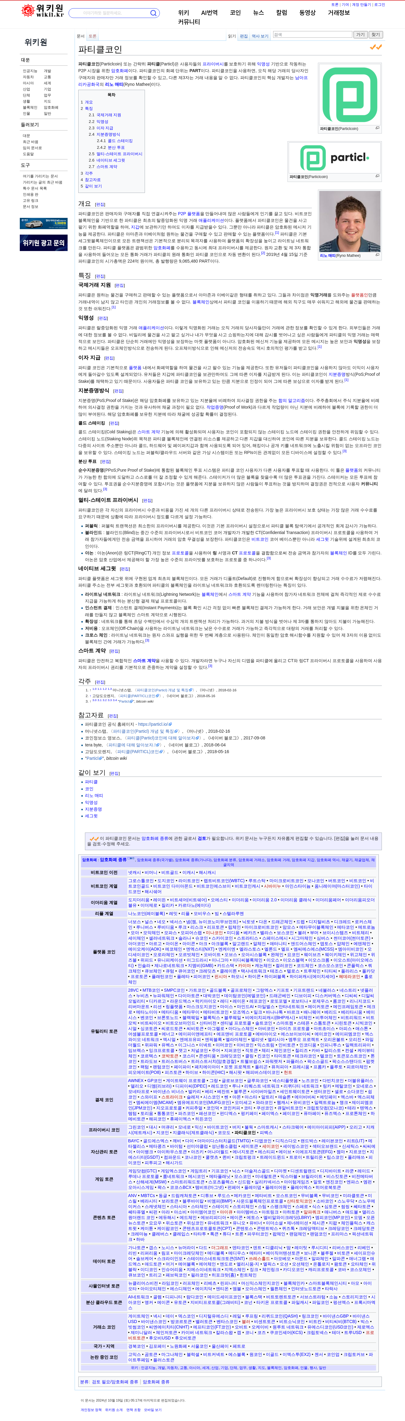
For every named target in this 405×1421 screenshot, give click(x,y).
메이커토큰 (318, 1006)
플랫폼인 (359, 294)
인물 (26, 113)
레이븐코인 (332, 1140)
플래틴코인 (162, 976)
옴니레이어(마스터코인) (337, 886)
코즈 (261, 1332)
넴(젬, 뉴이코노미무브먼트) (212, 921)
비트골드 (169, 872)
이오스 (272, 960)
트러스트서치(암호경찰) (213, 1061)
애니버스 (332, 1212)
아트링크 (270, 1212)
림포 (165, 1253)
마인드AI (245, 1006)
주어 (216, 1050)
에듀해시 (167, 1217)
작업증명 (215, 407)
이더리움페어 (328, 899)
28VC (133, 990)
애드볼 (351, 1212)
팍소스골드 (318, 1061)
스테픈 (303, 1023)
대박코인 (211, 995)
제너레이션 (297, 1222)
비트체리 (360, 932)
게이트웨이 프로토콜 (186, 1080)
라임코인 (170, 1283)
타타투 (199, 1233)
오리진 (355, 1039)
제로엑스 (365, 1327)
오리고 (355, 1127)
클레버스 (160, 1233)
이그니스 (186, 1044)
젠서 (319, 1354)
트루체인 (312, 971)
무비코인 (330, 1195)
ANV (132, 1195)
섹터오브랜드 (325, 1146)
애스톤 (361, 1028)
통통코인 (165, 1113)
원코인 (255, 1354)
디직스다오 (286, 1140)
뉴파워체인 (163, 995)
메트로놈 (366, 927)
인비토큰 (286, 1044)
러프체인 (191, 1283)
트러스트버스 (174, 1061)
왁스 (161, 1187)
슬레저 (193, 1097)
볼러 (302, 932)
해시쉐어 (153, 891)
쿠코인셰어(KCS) (286, 1332)
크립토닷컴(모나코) (325, 1107)
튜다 (227, 1233)
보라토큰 (169, 1201)
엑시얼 (169, 1039)
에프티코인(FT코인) (212, 1327)
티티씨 (330, 971)
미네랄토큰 (265, 1176)
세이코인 (270, 1146)
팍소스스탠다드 (347, 1061)
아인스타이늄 (298, 886)
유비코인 (301, 1102)
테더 (336, 1332)
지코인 (162, 1132)
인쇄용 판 (30, 194)
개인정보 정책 (91, 1410)
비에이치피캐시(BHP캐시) (270, 1017)
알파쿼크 (312, 1212)
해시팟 (235, 1072)
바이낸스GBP (336, 1316)
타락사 (331, 1288)
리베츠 (210, 1283)
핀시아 (220, 976)
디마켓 (280, 1170)
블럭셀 (193, 1354)
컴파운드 (172, 1157)
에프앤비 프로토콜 (234, 1034)
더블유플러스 (360, 1080)
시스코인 (211, 1097)
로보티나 (299, 1001)
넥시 (157, 1316)
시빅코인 (363, 1023)
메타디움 (169, 1012)
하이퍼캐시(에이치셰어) (312, 976)
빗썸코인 (136, 1327)
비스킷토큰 (337, 1176)
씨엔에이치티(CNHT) (169, 1327)
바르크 (293, 1012)
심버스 (323, 938)
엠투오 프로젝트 (303, 1039)
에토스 (253, 1217)
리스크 (196, 927)
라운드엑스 (180, 1001)
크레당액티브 (311, 1228)
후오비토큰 (185, 1337)
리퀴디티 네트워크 (301, 1086)
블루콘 (240, 1091)
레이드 (363, 1170)
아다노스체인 (241, 1028)
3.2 (105, 700)
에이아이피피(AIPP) (326, 1127)
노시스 (167, 1247)
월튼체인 (278, 1288)
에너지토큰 (243, 1151)
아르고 (155, 943)
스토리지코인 (354, 1296)
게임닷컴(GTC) (142, 1170)
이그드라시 (197, 960)
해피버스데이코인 (263, 1072)
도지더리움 (139, 899)
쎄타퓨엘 (136, 1212)
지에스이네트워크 (204, 1269)
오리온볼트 (334, 1039)
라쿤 (349, 1170)
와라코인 (264, 1102)
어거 (170, 1264)
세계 (47, 83)
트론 (239, 1233)
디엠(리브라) (159, 1086)
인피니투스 (330, 1044)
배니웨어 (312, 1012)
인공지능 (30, 71)
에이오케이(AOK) (144, 949)
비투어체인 (326, 1017)
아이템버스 (247, 1212)
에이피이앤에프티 (195, 1034)
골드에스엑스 (156, 1140)
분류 (84, 1381)
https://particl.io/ (153, 724)
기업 (47, 89)
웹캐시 (283, 1102)
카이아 (244, 965)
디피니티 (173, 1296)
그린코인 (136, 1127)
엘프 (285, 949)
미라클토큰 (353, 1195)
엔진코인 (334, 1181)
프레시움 (300, 1066)
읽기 (232, 36)
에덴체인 (362, 943)
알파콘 (338, 1258)
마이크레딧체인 (189, 1253)
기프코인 (219, 1170)
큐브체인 (153, 971)
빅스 (365, 1321)
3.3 (110, 700)
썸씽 (345, 1206)
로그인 (379, 4)
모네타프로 (139, 1091)
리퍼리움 (148, 1253)
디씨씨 (351, 995)
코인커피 (231, 1107)
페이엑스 (270, 1113)
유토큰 (180, 1302)
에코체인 (173, 949)
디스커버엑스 (328, 995)
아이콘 (188, 943)
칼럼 (281, 13)
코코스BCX (181, 1187)
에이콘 (236, 1217)
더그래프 (219, 1247)
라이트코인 (189, 880)
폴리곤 (261, 1066)
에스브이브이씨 (296, 1034)
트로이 (295, 1157)
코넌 (248, 1302)
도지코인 (165, 880)
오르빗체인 (189, 954)
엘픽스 (269, 1264)
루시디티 (319, 1247)
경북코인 (136, 1346)
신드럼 (244, 1181)
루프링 (251, 1316)
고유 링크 (30, 200)
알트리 (267, 1097)
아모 (355, 1283)
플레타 (183, 976)
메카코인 (242, 1195)
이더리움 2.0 (264, 899)
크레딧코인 (230, 1055)
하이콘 (254, 976)
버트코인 (336, 880)
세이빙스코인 (295, 1146)
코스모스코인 (330, 965)
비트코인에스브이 (214, 886)
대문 (25, 60)
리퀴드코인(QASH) (280, 1316)
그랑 (214, 1080)
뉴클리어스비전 (143, 1283)
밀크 (258, 1012)
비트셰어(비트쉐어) (188, 899)
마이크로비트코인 (286, 880)
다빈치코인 (333, 1080)
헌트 (288, 1072)
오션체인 (300, 1264)
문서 (81, 36)
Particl (124, 701)
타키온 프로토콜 (271, 1302)
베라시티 (148, 1201)
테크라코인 (305, 1055)
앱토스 (326, 943)
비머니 (151, 872)
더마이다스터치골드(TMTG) (224, 1140)
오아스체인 (255, 1288)
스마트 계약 (148, 431)
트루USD (353, 1332)
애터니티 (278, 943)
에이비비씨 (305, 1097)
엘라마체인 (236, 1039)
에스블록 (236, 1354)
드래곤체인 (282, 921)
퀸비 (226, 1157)
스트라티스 (247, 938)
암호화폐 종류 (155, 838)
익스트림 (265, 1044)
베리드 (330, 1012)
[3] (345, 451)
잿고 (182, 1050)
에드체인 (188, 1217)
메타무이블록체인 (316, 927)
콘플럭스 (355, 965)
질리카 (167, 905)
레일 (237, 1316)
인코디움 (307, 1044)
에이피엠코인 (348, 1034)
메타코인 (345, 927)
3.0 (94, 700)
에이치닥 (203, 1288)
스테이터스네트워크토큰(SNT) (216, 1258)
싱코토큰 (148, 1028)
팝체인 (279, 1233)
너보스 (134, 921)
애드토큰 (153, 1264)
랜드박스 (309, 1140)
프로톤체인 (356, 1113)
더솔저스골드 (257, 1170)
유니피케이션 (170, 960)
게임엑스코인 (173, 1170)
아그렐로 (215, 1028)
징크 (254, 1269)
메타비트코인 (216, 1012)
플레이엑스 (301, 1187)
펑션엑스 (341, 1302)
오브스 (230, 954)
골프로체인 (241, 990)
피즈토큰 (173, 1072)
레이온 (239, 1001)
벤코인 (146, 1017)
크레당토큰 (364, 1228)
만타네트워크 (291, 1006)
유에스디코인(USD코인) (330, 1327)
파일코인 (320, 1302)
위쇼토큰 (174, 1222)
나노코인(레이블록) (146, 913)
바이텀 (176, 1146)
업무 (47, 95)
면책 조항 (133, 1410)
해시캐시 (207, 872)
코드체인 (305, 965)
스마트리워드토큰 (188, 1181)
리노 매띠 (328, 255)
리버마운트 (139, 1006)
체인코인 (282, 1050)
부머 (314, 932)
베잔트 (223, 1091)
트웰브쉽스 (251, 1061)
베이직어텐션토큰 (283, 1253)
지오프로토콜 (169, 1107)
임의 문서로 (32, 148)
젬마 (340, 1151)
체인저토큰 (166, 1332)
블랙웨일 (190, 1017)
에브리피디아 (213, 1217)
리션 (157, 1006)
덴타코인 (240, 1247)
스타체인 (199, 1206)
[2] (263, 253)
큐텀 (170, 971)
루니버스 (144, 927)
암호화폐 (51, 107)
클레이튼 (228, 971)
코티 (248, 1107)
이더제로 (148, 905)
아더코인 (136, 943)
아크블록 (219, 943)
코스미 (188, 1055)
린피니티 (228, 1283)
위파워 (151, 1044)
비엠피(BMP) (219, 1201)
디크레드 (342, 921)
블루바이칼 (193, 1201)
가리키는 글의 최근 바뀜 (42, 182)
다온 (263, 921)
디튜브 (207, 1195)
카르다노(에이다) (194, 905)
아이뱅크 (144, 1151)
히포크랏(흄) (224, 1275)
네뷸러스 (327, 990)
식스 (316, 1206)
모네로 (184, 1127)
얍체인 (343, 943)
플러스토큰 (163, 1359)
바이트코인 (217, 1127)
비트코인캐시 (247, 886)
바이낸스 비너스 (168, 1091)
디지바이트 (330, 1170)
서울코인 (199, 1346)
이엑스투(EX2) (297, 1354)
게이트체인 (139, 1316)
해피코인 (157, 1118)
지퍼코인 (232, 1050)
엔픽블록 (213, 1039)
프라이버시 (213, 63)
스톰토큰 (322, 1023)
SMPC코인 (174, 990)
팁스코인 (335, 1157)
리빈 (132, 1253)
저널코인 (199, 1050)
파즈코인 (186, 1113)
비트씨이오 (151, 1023)
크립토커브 (354, 1354)
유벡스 (167, 1044)
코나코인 (193, 1157)
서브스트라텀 (313, 1296)
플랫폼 (193, 213)
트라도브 (148, 1061)
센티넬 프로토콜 (235, 1023)
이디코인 (148, 1269)
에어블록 (186, 1264)
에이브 (285, 1151)
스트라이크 (172, 1097)
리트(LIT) (355, 1140)
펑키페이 (249, 1113)
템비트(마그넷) (209, 1187)
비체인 (305, 1017)
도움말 (28, 154)
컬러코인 (284, 965)
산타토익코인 (299, 1201)
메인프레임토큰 (348, 1006)
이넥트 (205, 1044)
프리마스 (339, 1233)
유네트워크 (218, 1222)
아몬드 (301, 1258)
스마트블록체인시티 (327, 1283)
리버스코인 (343, 1247)
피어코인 (201, 976)
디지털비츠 (319, 921)
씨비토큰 (195, 1028)
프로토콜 (180, 552)
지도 (47, 101)
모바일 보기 (153, 1410)
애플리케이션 (211, 220)
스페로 (301, 1206)
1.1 (99, 688)
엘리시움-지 (248, 1264)
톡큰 (214, 1233)
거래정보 (339, 13)
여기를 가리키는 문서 (40, 176)
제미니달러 (141, 1332)
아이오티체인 (153, 1288)
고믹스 (134, 1354)
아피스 (345, 1028)
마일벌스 (266, 1006)
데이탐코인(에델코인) (244, 995)
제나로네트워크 (169, 965)
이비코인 (245, 1044)
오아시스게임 (141, 1187)
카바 (316, 1050)
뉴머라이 (186, 1247)
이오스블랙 (293, 960)
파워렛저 (273, 1061)
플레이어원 (276, 1187)
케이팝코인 (167, 1228)
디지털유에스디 (214, 1316)
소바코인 (324, 1201)
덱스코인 (186, 1316)
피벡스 (266, 1132)
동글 (163, 1195)
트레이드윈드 (272, 1157)
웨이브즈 (312, 954)
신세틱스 (350, 1146)
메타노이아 (146, 1012)
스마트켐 (284, 1023)
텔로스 (293, 971)
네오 (161, 921)
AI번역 (209, 13)
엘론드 (270, 949)
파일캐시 (299, 1302)
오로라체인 (163, 954)
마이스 (226, 1006)
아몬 (236, 1097)
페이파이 (182, 1066)
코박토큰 (169, 1055)
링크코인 (310, 1316)
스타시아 (178, 1206)
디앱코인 (263, 1140)
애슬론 (284, 1097)
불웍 (249, 1127)
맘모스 (289, 927)
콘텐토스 (244, 1228)
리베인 (363, 1247)
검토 (202, 838)
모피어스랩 (191, 932)
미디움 (233, 932)
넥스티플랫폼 (285, 1080)
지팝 (333, 1222)
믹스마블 (289, 1176)
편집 (244, 36)
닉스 (236, 1170)
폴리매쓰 (356, 1157)
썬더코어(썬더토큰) (351, 938)
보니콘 (310, 1253)
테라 (351, 1107)
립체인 (234, 927)
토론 (335, 4)
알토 (317, 1181)
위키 (183, 13)
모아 (135, 932)
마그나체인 (172, 1354)
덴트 (257, 1247)
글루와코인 (257, 1080)
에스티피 (266, 1151)
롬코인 (339, 1001)
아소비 (180, 1212)
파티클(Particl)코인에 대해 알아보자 (161, 737)
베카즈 (250, 932)
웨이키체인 (335, 954)
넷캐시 (134, 872)
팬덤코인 (318, 1233)
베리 (209, 1091)
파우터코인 (258, 1233)
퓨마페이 (312, 1113)
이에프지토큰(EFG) (314, 1151)
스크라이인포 (170, 1258)
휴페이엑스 (180, 1118)
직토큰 (251, 1050)
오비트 (241, 1327)
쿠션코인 (264, 1107)
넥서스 (176, 921)
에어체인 (207, 1264)
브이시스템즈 (335, 932)
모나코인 (315, 880)
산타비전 (208, 1023)
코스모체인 (360, 1269)
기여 (345, 4)
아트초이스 (324, 1028)
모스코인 (242, 1176)
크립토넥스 (317, 1332)
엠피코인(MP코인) (332, 1217)
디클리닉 (274, 1247)
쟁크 (344, 1102)
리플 (185, 913)
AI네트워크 (138, 1296)
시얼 (132, 1028)
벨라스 (266, 932)
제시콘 (318, 1222)
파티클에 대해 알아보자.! (132, 744)
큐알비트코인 (290, 1107)
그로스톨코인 (141, 880)
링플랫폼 (174, 1006)
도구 (25, 165)
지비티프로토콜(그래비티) (215, 1302)
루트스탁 (257, 880)
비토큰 (343, 1253)
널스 (149, 921)
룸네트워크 (173, 1176)
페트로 (239, 1346)
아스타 (251, 1097)
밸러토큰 (204, 1321)
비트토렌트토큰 (281, 1296)
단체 (26, 95)
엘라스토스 (250, 949)
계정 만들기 (361, 4)
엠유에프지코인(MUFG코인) (204, 1102)
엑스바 (347, 1097)
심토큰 (330, 1206)
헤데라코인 (349, 976)
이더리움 (240, 899)
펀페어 (233, 1187)
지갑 (135, 227)
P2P (182, 213)
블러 (246, 1321)
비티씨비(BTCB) (341, 1321)
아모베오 (282, 1258)
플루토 (336, 1066)
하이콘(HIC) (213, 1072)
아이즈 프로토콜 (294, 1028)
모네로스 (364, 1086)
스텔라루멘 (233, 913)
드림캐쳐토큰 (184, 1195)
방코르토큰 (181, 1321)
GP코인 (154, 1080)
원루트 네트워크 (288, 1327)
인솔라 (144, 965)
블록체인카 (294, 1283)
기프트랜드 (304, 990)
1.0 (94, 688)
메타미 (255, 1253)
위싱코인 (195, 1222)
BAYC (133, 1140)
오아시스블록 (254, 954)
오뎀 (358, 1217)
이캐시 (188, 872)
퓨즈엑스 (332, 1113)
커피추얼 (193, 1107)
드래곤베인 (280, 995)
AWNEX (136, 1080)
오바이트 (212, 954)
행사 (313, 1368)
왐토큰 (340, 1264)
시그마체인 (302, 938)
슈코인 (201, 938)
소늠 (333, 1296)
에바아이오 (266, 1034)
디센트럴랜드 (303, 1170)
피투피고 (153, 1162)
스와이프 (148, 1097)
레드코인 (219, 1086)
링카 (327, 1086)
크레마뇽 (139, 1233)
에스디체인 (180, 1288)
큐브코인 (136, 1275)
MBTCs (148, 1195)
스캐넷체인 (155, 1206)
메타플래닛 (220, 1176)
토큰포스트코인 (352, 1055)
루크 (182, 927)
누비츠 (142, 995)
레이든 (159, 899)
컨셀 (349, 1050)
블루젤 (327, 1253)
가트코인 (197, 990)
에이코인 (323, 1034)
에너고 (168, 1034)
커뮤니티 (189, 22)
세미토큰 (249, 1146)
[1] (277, 232)
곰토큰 (151, 1354)
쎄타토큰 (362, 1206)
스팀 (262, 1206)
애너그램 (357, 1258)
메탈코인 (343, 1086)
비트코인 (260, 539)
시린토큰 (343, 1023)
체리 (266, 1050)
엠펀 (367, 1181)
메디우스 (236, 1253)
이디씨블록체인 (247, 960)
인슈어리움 (172, 1269)
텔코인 (326, 1055)
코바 (342, 1269)
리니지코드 (360, 1001)
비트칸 (315, 1321)
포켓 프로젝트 (237, 1066)
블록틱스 (211, 1017)
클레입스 (181, 1233)
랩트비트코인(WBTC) (224, 880)
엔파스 (353, 1181)
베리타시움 (351, 1012)
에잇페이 (328, 1097)
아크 (203, 943)
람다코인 (194, 1296)
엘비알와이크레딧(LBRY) (287, 1217)
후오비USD (160, 1337)
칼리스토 (332, 1050)
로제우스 (320, 1001)
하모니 (237, 976)
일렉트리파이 (358, 1044)
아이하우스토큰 (172, 1151)
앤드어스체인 (303, 943)
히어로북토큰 (328, 1187)
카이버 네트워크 (196, 1332)
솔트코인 (263, 1023)
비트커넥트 (213, 1354)
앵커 (149, 1302)
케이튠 (146, 1228)
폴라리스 (349, 971)
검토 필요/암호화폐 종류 (115, 1381)
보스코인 (285, 932)
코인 (235, 13)
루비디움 (165, 927)
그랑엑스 (264, 990)
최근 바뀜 (30, 142)
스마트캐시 (267, 1127)
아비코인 (266, 1028)
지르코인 (357, 1151)
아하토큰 (291, 1212)
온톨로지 (321, 1264)
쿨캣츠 (212, 1157)
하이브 (191, 1072)
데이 (170, 1316)
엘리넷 (257, 1039)
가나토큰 (136, 1247)
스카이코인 (222, 938)
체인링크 (270, 1269)
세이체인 (136, 938)
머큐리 (167, 1127)
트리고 (155, 1275)
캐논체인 (263, 965)
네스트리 (348, 990)
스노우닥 (345, 1201)
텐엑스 (366, 1107)
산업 (26, 89)
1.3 (110, 688)
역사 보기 (260, 36)
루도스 (223, 1195)
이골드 (272, 1354)
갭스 (153, 1247)
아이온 (172, 943)
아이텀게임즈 (296, 1181)
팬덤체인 (297, 1233)
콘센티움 (207, 1055)
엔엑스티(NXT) (200, 949)
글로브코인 (232, 1080)
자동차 (28, 77)
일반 (47, 113)
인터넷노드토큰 (306, 1288)
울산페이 (220, 1346)
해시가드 (174, 1162)
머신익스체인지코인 (260, 1283)
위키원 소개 (114, 1410)
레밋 (173, 913)
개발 (47, 71)
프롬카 (319, 1066)
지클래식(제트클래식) (193, 1132)
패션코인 (207, 1113)
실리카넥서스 (267, 1181)
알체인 (259, 943)
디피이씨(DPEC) (191, 1086)
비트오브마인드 (180, 1023)
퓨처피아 (279, 1066)
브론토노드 (167, 1017)
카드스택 (225, 965)
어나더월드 (218, 1151)
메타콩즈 (157, 1146)
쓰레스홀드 (259, 1258)
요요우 (155, 1222)
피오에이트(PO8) (144, 1072)
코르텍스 (148, 1055)
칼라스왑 (224, 1332)
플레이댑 (252, 1187)
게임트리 (198, 1170)
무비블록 (309, 1195)
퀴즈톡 (288, 1228)
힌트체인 (248, 1275)
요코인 (293, 954)
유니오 (239, 1222)
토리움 (146, 1113)
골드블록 (218, 990)
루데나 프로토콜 (143, 1176)
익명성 (263, 63)
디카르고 (157, 1001)
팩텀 (144, 1066)
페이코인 (291, 1113)
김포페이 (157, 1346)
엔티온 (222, 1288)
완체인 (277, 954)
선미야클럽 (197, 1146)
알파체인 (320, 1258)
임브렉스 (136, 1050)
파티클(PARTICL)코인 (137, 696)
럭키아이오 (206, 1001)
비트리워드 (351, 1017)
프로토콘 (139, 976)
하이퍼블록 (275, 976)
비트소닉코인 (292, 1321)
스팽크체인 (280, 1206)
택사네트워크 (253, 971)
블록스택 (253, 1296)
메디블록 (215, 1253)
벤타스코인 (227, 1321)
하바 (140, 1239)
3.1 (99, 700)
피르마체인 (357, 1066)
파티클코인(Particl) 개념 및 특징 (162, 690)
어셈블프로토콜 (143, 1034)
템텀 (132, 1113)
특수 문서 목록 (35, 188)
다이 (189, 1140)
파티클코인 (245, 1132)
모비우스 (202, 913)
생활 (26, 101)
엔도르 (226, 1264)
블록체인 (30, 107)
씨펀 (153, 1212)
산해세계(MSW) (151, 1181)
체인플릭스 (351, 1222)
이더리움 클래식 (296, 899)
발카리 (194, 1091)
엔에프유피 (190, 1039)
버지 (236, 1127)
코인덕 (212, 1107)
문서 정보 (30, 206)
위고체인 (358, 954)
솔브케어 (144, 1258)
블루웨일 (232, 1017)
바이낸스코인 (154, 1321)
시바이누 (272, 886)
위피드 (146, 960)
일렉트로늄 (325, 1102)
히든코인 (203, 1118)
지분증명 (337, 374)
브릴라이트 (311, 1176)
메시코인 (196, 1176)
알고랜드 (240, 943)
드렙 (300, 921)
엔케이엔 (226, 949)
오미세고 (243, 1102)
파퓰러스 (294, 1061)
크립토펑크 (245, 1157)
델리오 (137, 1086)
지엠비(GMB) (200, 965)
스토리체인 (243, 1206)
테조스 (276, 971)
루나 (236, 1086)
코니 (249, 1332)
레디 (224, 1001)
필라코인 (199, 1275)
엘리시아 (276, 1039)
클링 (249, 1055)
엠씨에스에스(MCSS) (314, 949)
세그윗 (322, 539)
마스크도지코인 (202, 1006)
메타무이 (190, 1012)
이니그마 (220, 960)
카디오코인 (293, 1269)
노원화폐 (178, 1346)
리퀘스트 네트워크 (262, 1086)
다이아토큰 (188, 995)
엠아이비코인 (351, 949)
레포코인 (257, 1001)
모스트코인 (286, 1195)
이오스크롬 (318, 960)
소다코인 (355, 1091)
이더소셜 (274, 1222)
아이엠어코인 (203, 1212)
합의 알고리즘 (291, 400)
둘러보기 (30, 124)
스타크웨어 (293, 1127)
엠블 (237, 1288)
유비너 (255, 1222)
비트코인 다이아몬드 (173, 886)
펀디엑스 (228, 1113)
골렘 (157, 1296)
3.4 (115, 700)
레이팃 (300, 1247)
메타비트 (263, 1195)
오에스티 (219, 899)
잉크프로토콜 (161, 1050)
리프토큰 (215, 927)
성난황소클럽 (224, 1146)
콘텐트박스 (267, 1228)
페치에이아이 (207, 1066)
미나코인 (214, 932)
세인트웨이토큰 (295, 1091)
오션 (284, 1264)
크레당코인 (338, 1228)
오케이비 (260, 1327)
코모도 (224, 1132)
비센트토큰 (264, 1321)
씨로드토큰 (172, 1028)
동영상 (307, 13)
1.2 (105, 688)
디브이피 (303, 995)
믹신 (199, 1127)
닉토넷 (248, 921)
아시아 (28, 83)
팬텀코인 (161, 1066)
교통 (47, 77)
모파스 (170, 932)
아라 (165, 1212)
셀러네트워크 (161, 938)
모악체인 (151, 932)
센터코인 (322, 1091)
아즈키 (197, 1151)
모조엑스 (241, 1012)
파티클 (91, 781)
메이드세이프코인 (224, 1296)
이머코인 (224, 1044)
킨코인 (263, 1055)
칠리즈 (301, 1050)
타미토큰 (282, 1055)
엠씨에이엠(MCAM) (154, 1102)
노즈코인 (310, 1080)
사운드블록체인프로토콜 (259, 1201)
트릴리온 (314, 1157)
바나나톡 (274, 1012)
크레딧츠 (207, 971)
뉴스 (258, 13)
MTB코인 (151, 990)
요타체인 (359, 1264)
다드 (203, 1247)
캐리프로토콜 (321, 1269)
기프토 (282, 990)
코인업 (333, 1354)
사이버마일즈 (263, 1091)
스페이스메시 (275, 938)
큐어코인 (186, 971)
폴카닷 (368, 971)
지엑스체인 (235, 1269)
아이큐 (226, 1212)
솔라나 (184, 938)
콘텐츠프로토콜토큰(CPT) (207, 1228)
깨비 (177, 1140)
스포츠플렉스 (221, 1181)
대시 (153, 1127)
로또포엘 (278, 1001)
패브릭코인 (176, 1275)
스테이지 (220, 1206)
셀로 (339, 1091)
